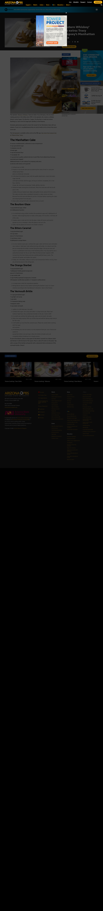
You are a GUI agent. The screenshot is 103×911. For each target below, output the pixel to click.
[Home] (14, 3)
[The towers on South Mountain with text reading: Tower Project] (51, 16)
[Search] (101, 5)
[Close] (66, 13)
